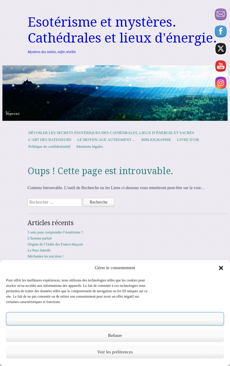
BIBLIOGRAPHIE (156, 139)
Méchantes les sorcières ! (46, 256)
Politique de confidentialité (49, 146)
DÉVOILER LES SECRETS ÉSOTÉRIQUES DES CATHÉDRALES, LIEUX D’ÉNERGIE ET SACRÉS (111, 132)
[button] (221, 268)
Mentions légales (89, 146)
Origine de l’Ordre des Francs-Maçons (55, 244)
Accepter (115, 319)
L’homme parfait (40, 238)
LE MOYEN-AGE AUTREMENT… (106, 139)
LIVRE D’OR (188, 139)
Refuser (115, 335)
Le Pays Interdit (39, 250)
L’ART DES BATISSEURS (49, 139)
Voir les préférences (115, 352)
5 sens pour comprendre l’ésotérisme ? (55, 232)
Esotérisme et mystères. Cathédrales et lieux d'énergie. (122, 30)
